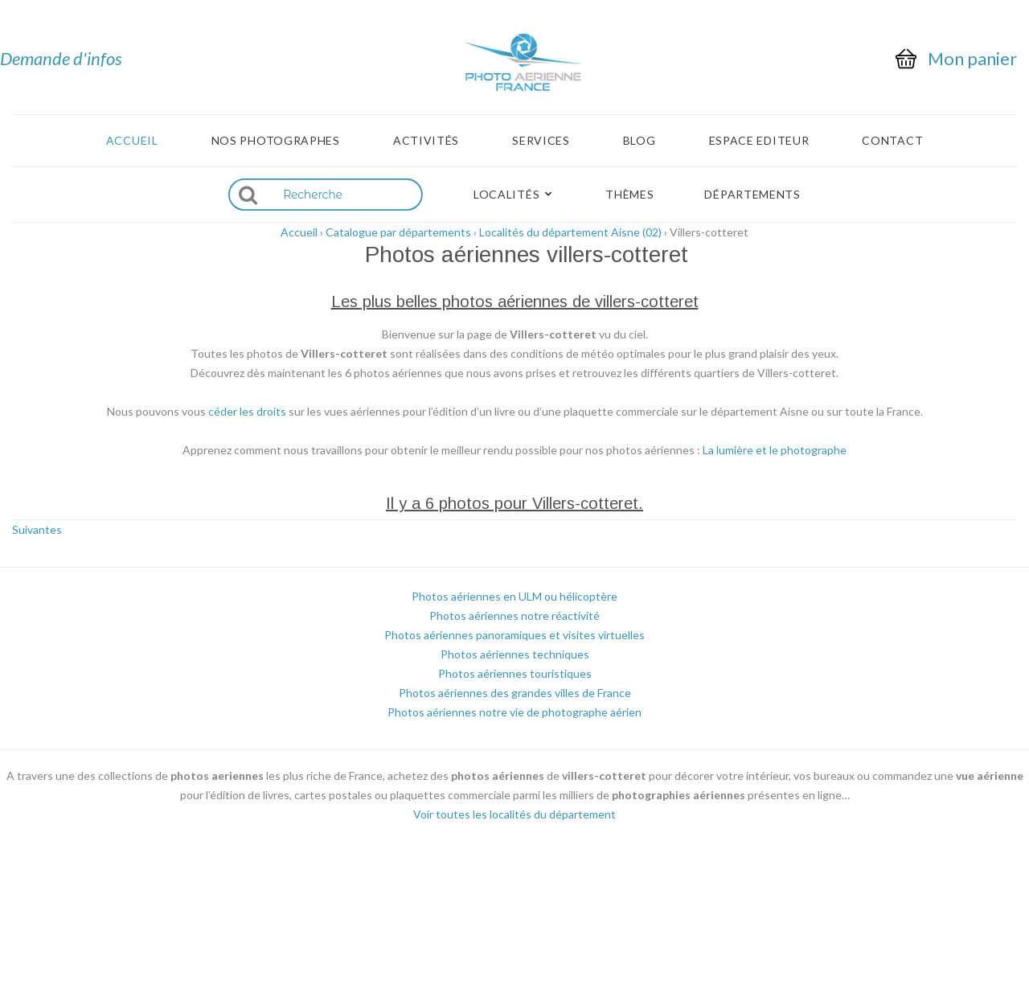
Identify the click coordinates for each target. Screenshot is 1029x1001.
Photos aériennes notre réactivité (514, 615)
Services (541, 140)
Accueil (132, 140)
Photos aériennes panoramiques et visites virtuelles (514, 635)
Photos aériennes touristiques (515, 673)
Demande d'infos (61, 58)
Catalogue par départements (398, 232)
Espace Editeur (759, 140)
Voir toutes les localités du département (514, 814)
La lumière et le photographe (775, 450)
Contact (892, 140)
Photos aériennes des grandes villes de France (515, 692)
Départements (752, 194)
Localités (506, 194)
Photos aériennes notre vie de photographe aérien (514, 712)
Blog (639, 140)
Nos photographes (275, 140)
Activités (426, 140)
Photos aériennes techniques (515, 654)
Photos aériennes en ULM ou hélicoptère (514, 596)
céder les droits (247, 411)
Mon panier (972, 58)
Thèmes (629, 194)
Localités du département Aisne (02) (570, 232)
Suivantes (37, 529)
